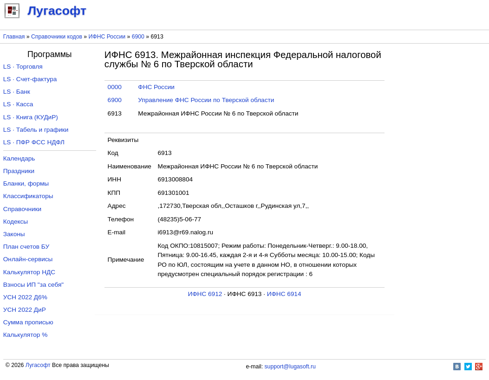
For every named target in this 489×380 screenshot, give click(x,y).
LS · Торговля (23, 66)
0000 (115, 87)
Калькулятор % (25, 334)
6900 (138, 36)
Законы (14, 234)
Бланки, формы (26, 183)
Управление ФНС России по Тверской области (206, 100)
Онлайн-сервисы (28, 259)
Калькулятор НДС (29, 272)
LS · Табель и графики (36, 129)
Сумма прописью (28, 322)
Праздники (18, 170)
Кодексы (15, 221)
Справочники (22, 209)
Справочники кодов (56, 36)
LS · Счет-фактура (30, 79)
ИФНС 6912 (205, 293)
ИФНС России (107, 36)
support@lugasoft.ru (290, 366)
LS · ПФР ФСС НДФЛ (34, 142)
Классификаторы (28, 196)
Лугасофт (38, 365)
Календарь (19, 158)
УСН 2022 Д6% (25, 297)
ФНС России (156, 87)
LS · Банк (16, 91)
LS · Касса (18, 104)
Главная (14, 36)
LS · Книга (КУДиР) (30, 117)
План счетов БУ (26, 246)
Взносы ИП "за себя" (33, 284)
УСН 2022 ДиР (24, 309)
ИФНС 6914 (284, 293)
